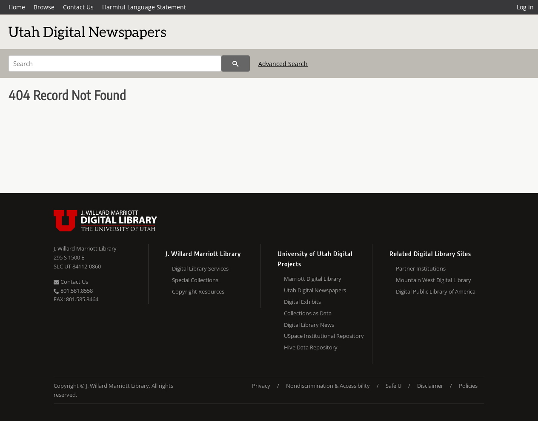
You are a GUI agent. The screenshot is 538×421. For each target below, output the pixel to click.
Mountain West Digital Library (433, 280)
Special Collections (195, 280)
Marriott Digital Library (312, 279)
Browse (44, 7)
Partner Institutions (421, 268)
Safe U (393, 385)
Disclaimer (430, 385)
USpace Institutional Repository (324, 336)
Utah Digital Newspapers (315, 290)
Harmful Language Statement (144, 7)
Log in (525, 7)
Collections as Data (308, 313)
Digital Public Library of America (435, 291)
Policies (468, 385)
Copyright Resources (198, 291)
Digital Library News (309, 325)
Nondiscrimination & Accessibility (328, 385)
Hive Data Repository (311, 347)
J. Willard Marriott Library (85, 248)
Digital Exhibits (302, 302)
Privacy (261, 385)
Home (17, 7)
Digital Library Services (200, 268)
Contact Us (78, 7)
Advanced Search (283, 64)
